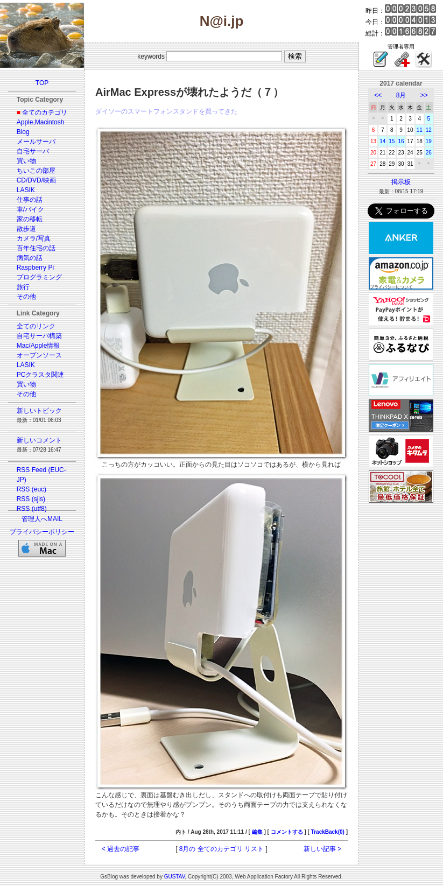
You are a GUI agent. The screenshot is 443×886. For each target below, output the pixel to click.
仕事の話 (30, 199)
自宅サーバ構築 (39, 336)
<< (378, 95)
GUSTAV (174, 877)
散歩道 (26, 229)
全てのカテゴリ (44, 112)
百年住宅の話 (36, 248)
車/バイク (30, 209)
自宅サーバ (33, 151)
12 (429, 130)
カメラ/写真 (34, 238)
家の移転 (30, 219)
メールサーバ (36, 141)
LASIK (26, 190)
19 (429, 141)
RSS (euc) (31, 489)
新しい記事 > (322, 849)
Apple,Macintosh (41, 122)
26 (429, 153)
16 (401, 141)
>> (424, 95)
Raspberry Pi (35, 267)
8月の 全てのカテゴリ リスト (221, 849)
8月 (401, 95)
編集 (257, 832)
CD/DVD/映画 (36, 180)
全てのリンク (36, 326)
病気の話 (30, 258)
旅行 (23, 287)
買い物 (26, 161)
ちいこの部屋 (36, 170)
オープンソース (39, 355)
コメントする (287, 832)
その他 (26, 296)
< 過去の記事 (120, 849)
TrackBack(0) (327, 832)
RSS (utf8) (32, 508)
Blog (23, 132)
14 (382, 141)
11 (420, 130)
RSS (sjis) (31, 499)
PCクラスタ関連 (41, 374)
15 (392, 141)
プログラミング (39, 277)
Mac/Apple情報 (38, 345)
